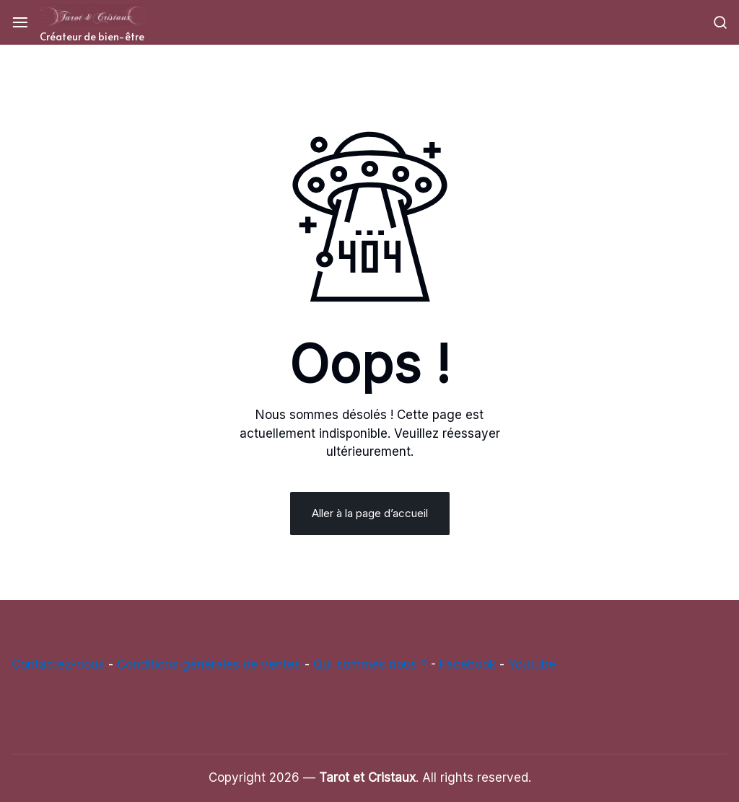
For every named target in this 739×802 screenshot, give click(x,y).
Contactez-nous (58, 664)
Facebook (468, 664)
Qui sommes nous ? (370, 664)
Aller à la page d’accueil (370, 513)
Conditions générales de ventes (209, 664)
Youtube (532, 664)
